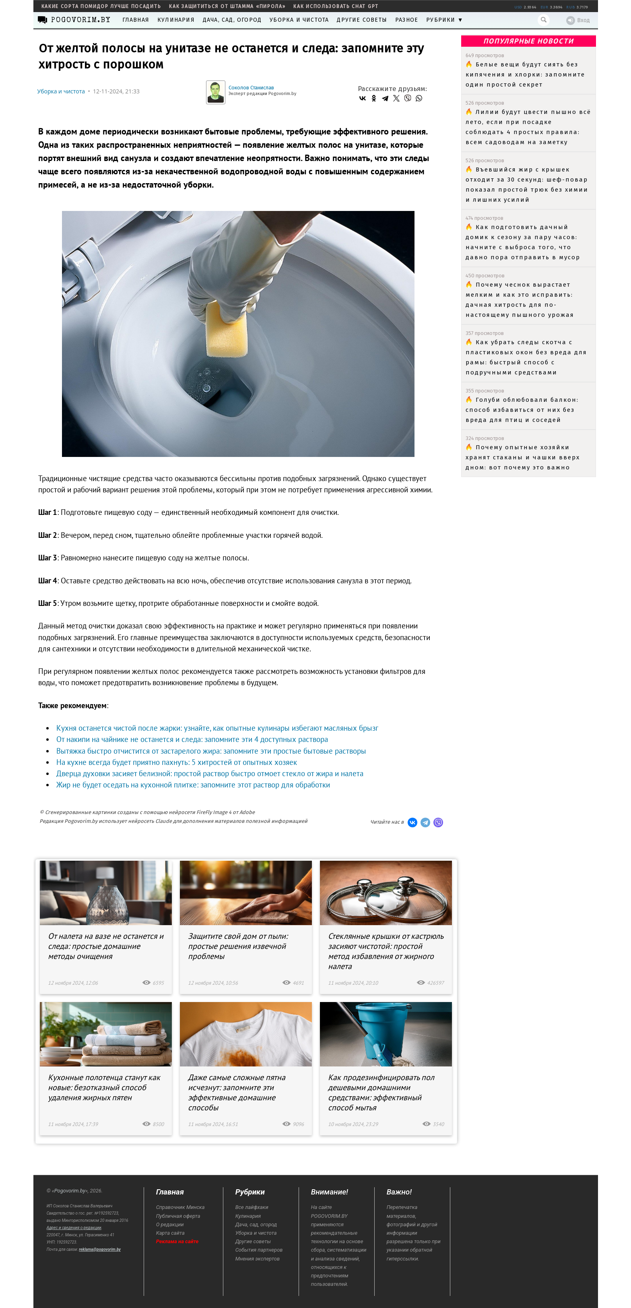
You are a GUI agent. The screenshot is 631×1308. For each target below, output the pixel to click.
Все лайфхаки (251, 1207)
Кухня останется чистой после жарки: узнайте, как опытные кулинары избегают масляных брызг (217, 728)
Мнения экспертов (257, 1259)
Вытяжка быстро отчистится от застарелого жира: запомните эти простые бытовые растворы (211, 751)
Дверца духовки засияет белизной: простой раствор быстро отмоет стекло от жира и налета (209, 773)
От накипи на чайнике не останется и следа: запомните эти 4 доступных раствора (192, 739)
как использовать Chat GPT (336, 6)
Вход (578, 20)
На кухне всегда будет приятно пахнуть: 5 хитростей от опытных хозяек (176, 762)
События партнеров (259, 1250)
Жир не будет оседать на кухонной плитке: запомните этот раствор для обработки (193, 784)
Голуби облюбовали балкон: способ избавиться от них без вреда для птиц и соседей (522, 410)
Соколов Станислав (251, 88)
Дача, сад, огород (232, 20)
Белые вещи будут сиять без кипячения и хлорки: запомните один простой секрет (525, 74)
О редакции (170, 1224)
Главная (135, 20)
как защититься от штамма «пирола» (227, 6)
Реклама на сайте (177, 1241)
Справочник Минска (180, 1207)
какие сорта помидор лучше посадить (101, 6)
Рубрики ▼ (445, 20)
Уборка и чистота (299, 20)
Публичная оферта (178, 1216)
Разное (406, 20)
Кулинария (176, 20)
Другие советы (362, 20)
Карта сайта (170, 1233)
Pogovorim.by (69, 1191)
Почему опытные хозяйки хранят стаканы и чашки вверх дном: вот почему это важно (523, 457)
